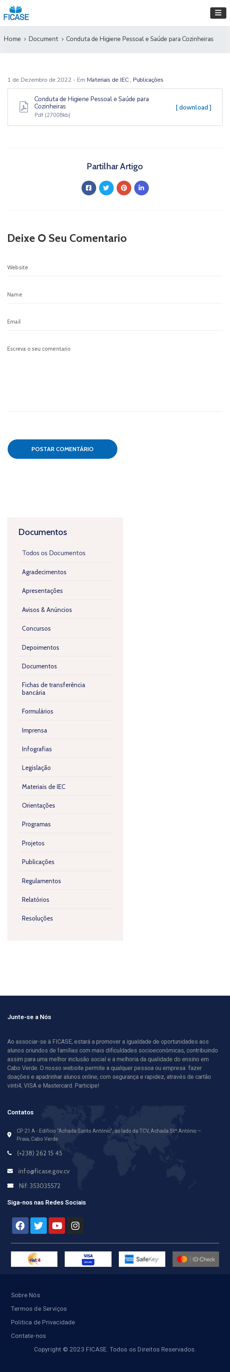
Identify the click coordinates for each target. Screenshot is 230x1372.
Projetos (33, 843)
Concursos (36, 628)
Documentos (39, 666)
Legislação (36, 767)
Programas (36, 824)
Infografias (37, 749)
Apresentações (42, 590)
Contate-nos (28, 1335)
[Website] (115, 267)
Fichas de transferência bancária (53, 688)
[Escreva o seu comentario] (115, 376)
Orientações (38, 805)
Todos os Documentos (54, 553)
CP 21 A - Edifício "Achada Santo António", (65, 1131)
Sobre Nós (25, 1295)
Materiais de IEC (43, 786)
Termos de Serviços (39, 1308)
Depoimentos (40, 647)
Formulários (37, 711)
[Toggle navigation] (218, 13)
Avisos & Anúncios (47, 609)
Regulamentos (41, 881)
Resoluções (37, 918)
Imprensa (34, 730)
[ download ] (194, 107)
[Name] (115, 294)
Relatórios (35, 899)
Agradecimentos (44, 572)
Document (44, 39)
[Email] (115, 322)
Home (12, 39)
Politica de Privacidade (43, 1322)
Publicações (38, 862)
